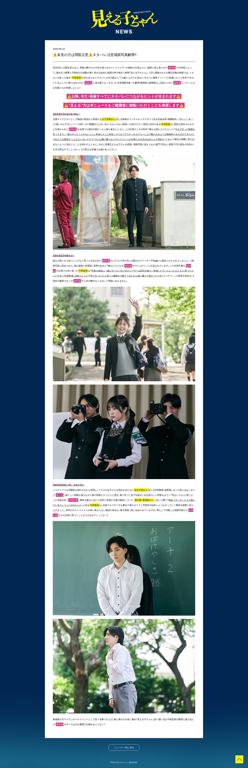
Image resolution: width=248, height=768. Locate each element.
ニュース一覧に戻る (124, 747)
